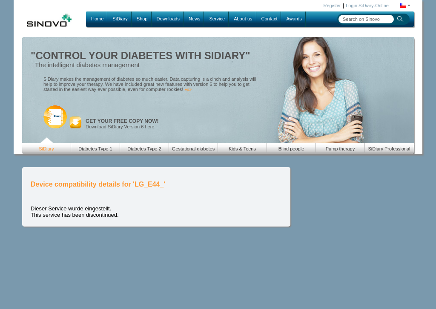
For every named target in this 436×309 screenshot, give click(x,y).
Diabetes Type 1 (95, 148)
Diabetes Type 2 (144, 148)
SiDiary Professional (389, 148)
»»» (188, 89)
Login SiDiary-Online (367, 5)
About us (243, 18)
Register (332, 5)
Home (97, 18)
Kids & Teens (242, 148)
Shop (142, 18)
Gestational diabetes (193, 148)
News (195, 18)
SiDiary (119, 18)
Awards (293, 18)
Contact (269, 18)
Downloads (168, 18)
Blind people (291, 148)
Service (217, 18)
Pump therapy (340, 148)
